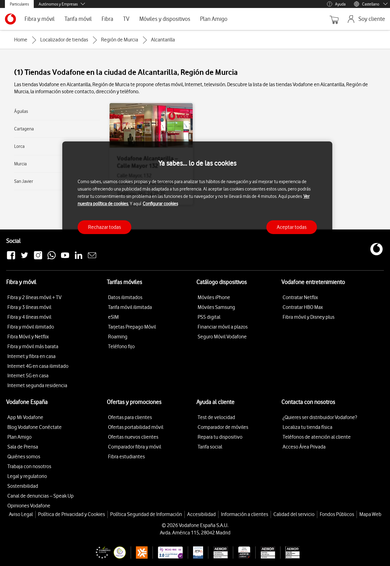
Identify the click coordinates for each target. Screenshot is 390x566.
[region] (197, 191)
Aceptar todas (292, 227)
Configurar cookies (160, 203)
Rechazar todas (104, 227)
